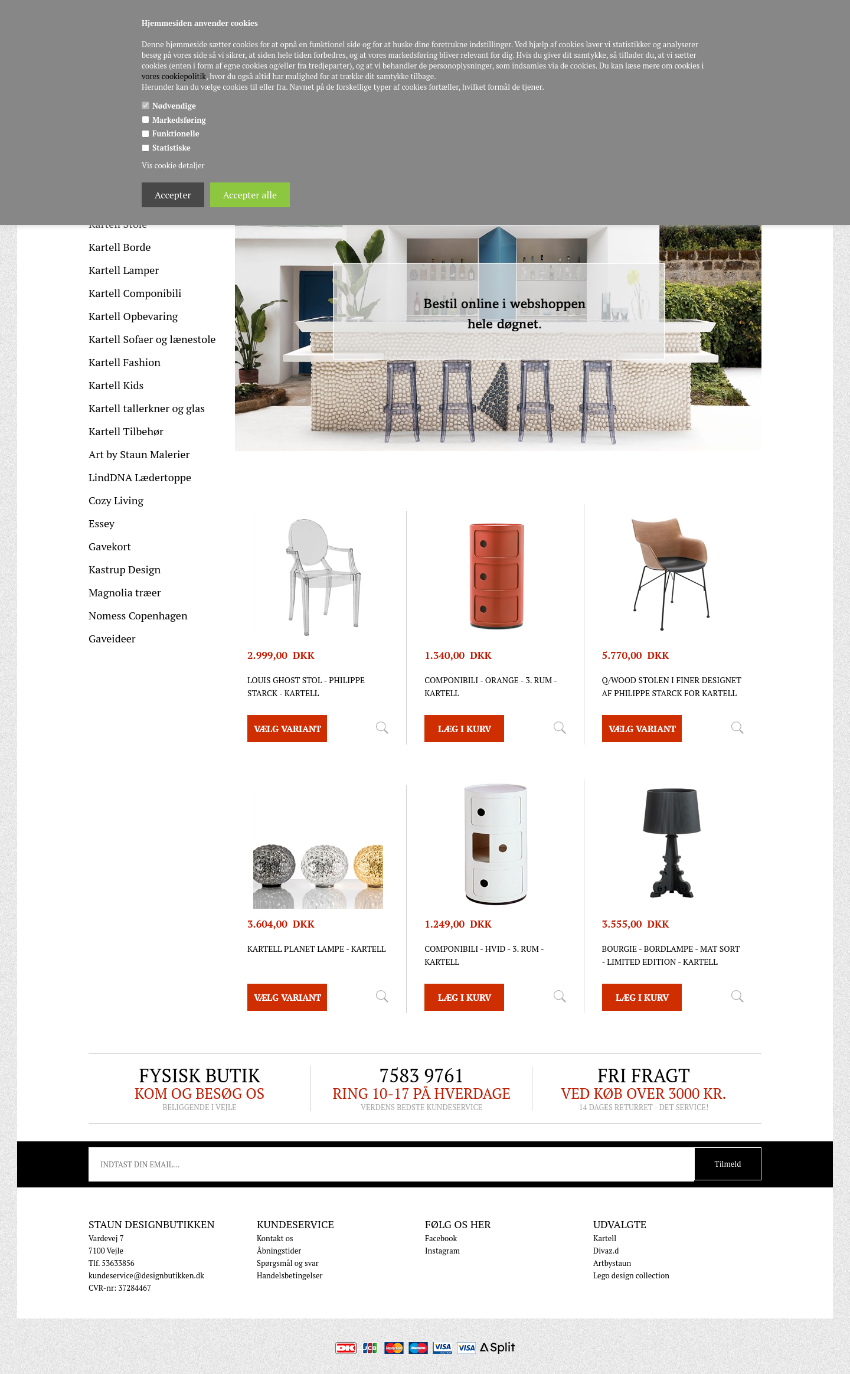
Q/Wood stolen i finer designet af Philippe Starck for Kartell (671, 686)
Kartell (604, 1238)
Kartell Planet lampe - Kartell (316, 948)
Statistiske (171, 147)
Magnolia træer (125, 592)
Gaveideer (112, 638)
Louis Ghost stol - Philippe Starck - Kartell (306, 686)
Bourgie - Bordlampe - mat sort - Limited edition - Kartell (671, 955)
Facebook (441, 1238)
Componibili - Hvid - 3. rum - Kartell (484, 955)
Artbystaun (612, 1263)
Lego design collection (631, 1275)
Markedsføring (179, 120)
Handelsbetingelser (290, 1275)
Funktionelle (176, 133)
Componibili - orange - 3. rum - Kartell (490, 686)
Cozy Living (116, 500)
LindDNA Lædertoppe (140, 477)
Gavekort (110, 546)
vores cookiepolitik (174, 76)
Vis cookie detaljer (173, 165)
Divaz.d (606, 1250)
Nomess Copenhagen (138, 615)
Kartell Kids (116, 385)
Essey (102, 523)
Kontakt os (275, 1238)
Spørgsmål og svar (288, 1263)
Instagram (442, 1250)
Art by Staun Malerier (139, 454)
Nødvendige (174, 105)
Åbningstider (279, 1250)
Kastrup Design (125, 569)
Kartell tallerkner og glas (147, 408)
